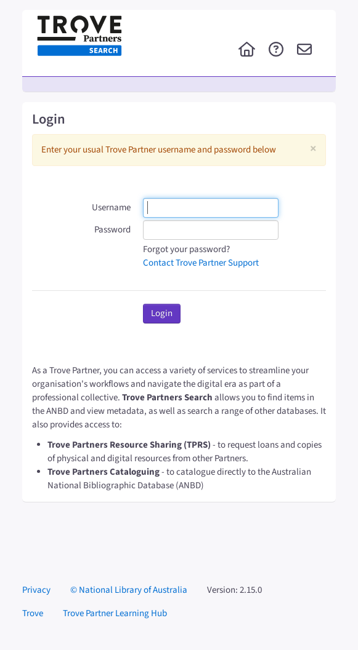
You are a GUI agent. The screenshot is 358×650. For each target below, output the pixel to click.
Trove (32, 613)
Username (111, 207)
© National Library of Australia (128, 590)
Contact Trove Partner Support (201, 262)
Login (162, 313)
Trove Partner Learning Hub (115, 613)
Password (112, 229)
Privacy (36, 590)
